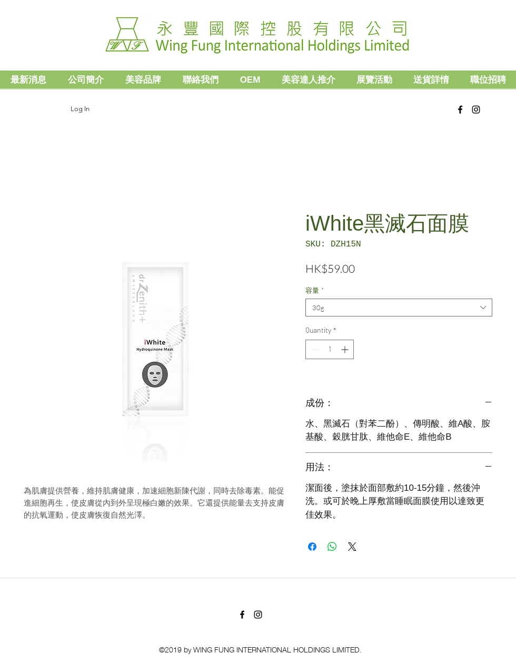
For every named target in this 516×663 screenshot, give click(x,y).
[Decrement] (313, 349)
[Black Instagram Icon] (476, 109)
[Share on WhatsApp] (332, 546)
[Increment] (345, 349)
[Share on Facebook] (312, 546)
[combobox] (398, 307)
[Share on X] (352, 546)
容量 (314, 290)
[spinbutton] (329, 349)
